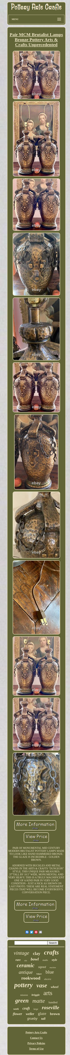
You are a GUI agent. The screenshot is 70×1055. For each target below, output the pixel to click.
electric (47, 979)
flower (17, 1014)
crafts (51, 952)
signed (42, 967)
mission (24, 995)
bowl (35, 959)
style (54, 959)
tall (43, 1018)
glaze (42, 1013)
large (35, 1009)
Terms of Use (36, 1048)
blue (50, 972)
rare (18, 959)
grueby (32, 1018)
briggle (36, 994)
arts (47, 993)
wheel (54, 987)
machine (53, 967)
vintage (21, 953)
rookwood (30, 978)
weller (30, 1014)
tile (25, 960)
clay (36, 953)
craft (26, 1008)
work (16, 1009)
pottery (23, 985)
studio (45, 960)
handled (53, 1002)
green (22, 1000)
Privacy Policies (36, 1043)
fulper (39, 974)
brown (55, 1014)
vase (41, 985)
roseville (50, 1007)
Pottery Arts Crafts (36, 1032)
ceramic (25, 965)
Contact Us (36, 1038)
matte (38, 1001)
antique (26, 972)
